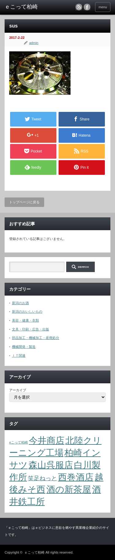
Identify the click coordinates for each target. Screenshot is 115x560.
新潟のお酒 (20, 303)
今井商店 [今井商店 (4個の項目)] (46, 440)
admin (33, 43)
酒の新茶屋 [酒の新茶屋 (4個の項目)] (68, 489)
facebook (87, 7)
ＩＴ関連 (18, 355)
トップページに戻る (24, 202)
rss (78, 7)
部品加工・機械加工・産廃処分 (35, 338)
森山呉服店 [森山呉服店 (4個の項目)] (51, 465)
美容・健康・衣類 (25, 320)
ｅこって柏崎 (34, 552)
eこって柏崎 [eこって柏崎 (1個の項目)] (18, 442)
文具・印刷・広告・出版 (30, 329)
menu (102, 7)
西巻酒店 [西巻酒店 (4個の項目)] (76, 477)
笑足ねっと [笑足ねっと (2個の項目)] (42, 478)
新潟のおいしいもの (27, 311)
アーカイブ (17, 390)
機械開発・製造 (24, 346)
